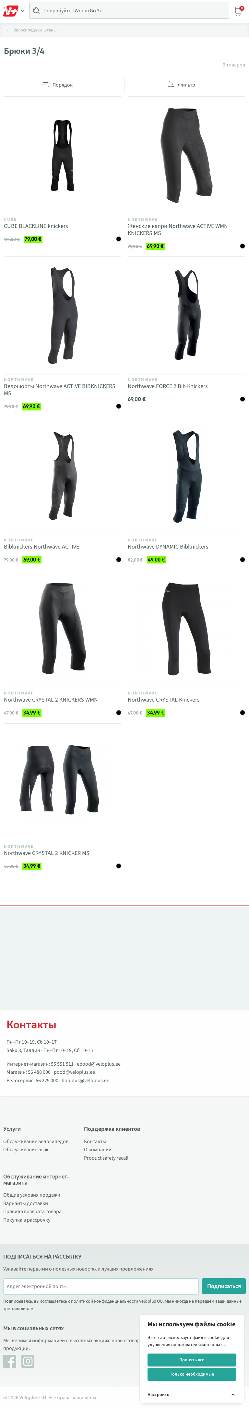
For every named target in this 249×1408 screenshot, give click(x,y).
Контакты (95, 1141)
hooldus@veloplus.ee (85, 1080)
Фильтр (186, 85)
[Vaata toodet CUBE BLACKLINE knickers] (62, 155)
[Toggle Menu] (14, 11)
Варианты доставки (25, 1203)
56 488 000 (39, 1072)
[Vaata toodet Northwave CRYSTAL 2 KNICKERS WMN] (62, 629)
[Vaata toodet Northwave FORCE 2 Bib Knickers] (186, 315)
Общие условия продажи (31, 1195)
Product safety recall (106, 1158)
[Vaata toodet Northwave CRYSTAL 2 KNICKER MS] (62, 782)
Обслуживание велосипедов (35, 1141)
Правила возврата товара (32, 1211)
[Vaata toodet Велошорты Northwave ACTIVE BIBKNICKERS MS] (62, 315)
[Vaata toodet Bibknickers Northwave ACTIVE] (62, 476)
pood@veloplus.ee (74, 1072)
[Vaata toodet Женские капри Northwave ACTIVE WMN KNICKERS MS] (186, 155)
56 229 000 (47, 1080)
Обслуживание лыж (25, 1149)
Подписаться (224, 1286)
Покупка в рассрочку (26, 1220)
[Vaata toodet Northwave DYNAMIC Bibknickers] (186, 476)
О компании (98, 1149)
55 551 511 (62, 1064)
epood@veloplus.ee (99, 1064)
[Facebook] (9, 1361)
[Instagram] (27, 1361)
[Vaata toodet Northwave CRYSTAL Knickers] (186, 629)
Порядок (63, 85)
